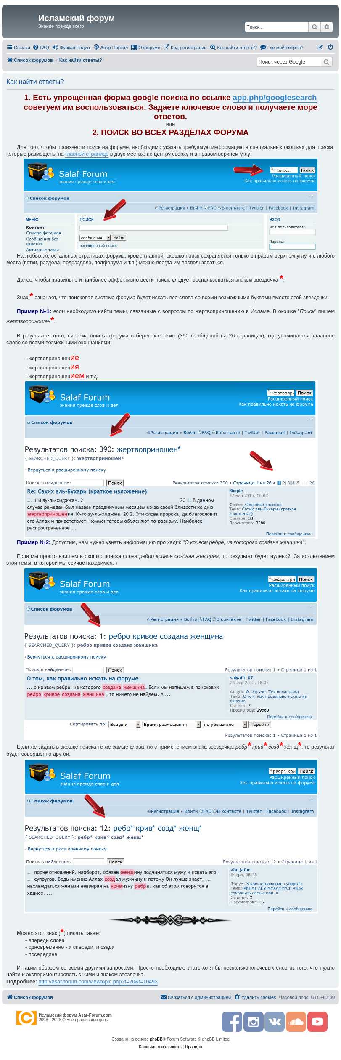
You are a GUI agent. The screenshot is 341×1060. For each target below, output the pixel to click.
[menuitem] (40, 48)
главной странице (86, 154)
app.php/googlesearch (275, 97)
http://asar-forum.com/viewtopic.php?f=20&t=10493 (98, 982)
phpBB (156, 1039)
